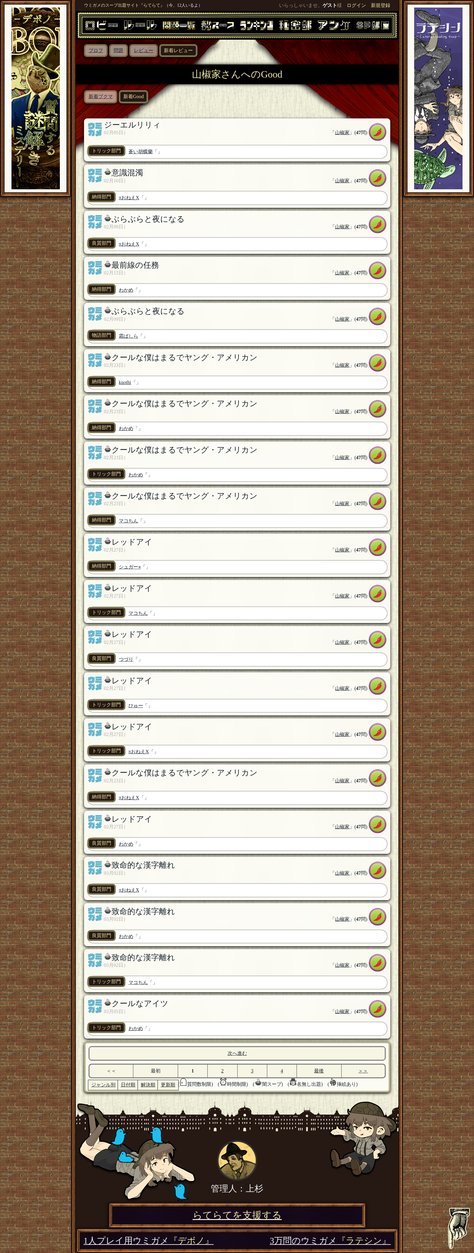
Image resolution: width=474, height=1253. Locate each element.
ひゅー (135, 705)
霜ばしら (128, 336)
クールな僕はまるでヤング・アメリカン (185, 357)
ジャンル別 (103, 1084)
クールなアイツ (140, 1003)
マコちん (128, 520)
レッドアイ (132, 542)
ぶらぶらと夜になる (148, 219)
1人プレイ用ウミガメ (148, 1240)
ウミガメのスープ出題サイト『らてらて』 (124, 5)
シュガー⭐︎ (130, 566)
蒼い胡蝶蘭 (140, 151)
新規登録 (380, 5)
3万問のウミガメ (330, 1240)
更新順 (168, 1084)
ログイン (356, 5)
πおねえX (129, 197)
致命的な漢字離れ (143, 865)
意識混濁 (127, 172)
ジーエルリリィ (132, 125)
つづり (126, 659)
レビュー (143, 50)
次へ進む (237, 1053)
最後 (319, 1070)
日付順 (128, 1084)
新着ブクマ (101, 96)
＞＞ (363, 1070)
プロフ (96, 50)
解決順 (148, 1084)
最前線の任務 (135, 265)
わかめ (126, 290)
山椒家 (342, 132)
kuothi (125, 382)
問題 (118, 50)
